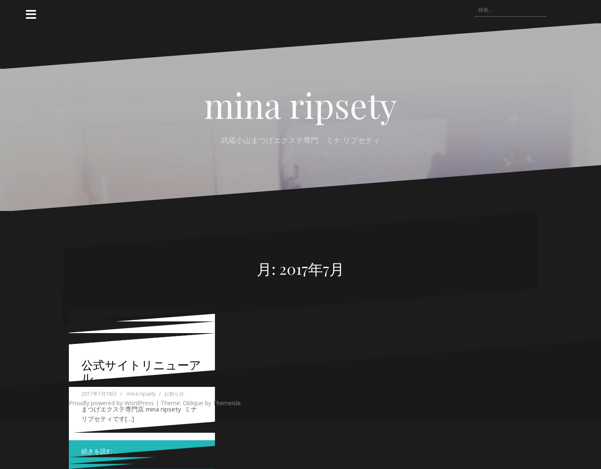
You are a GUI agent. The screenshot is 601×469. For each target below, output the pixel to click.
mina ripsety (300, 105)
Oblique (193, 403)
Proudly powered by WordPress (111, 403)
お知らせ (174, 393)
